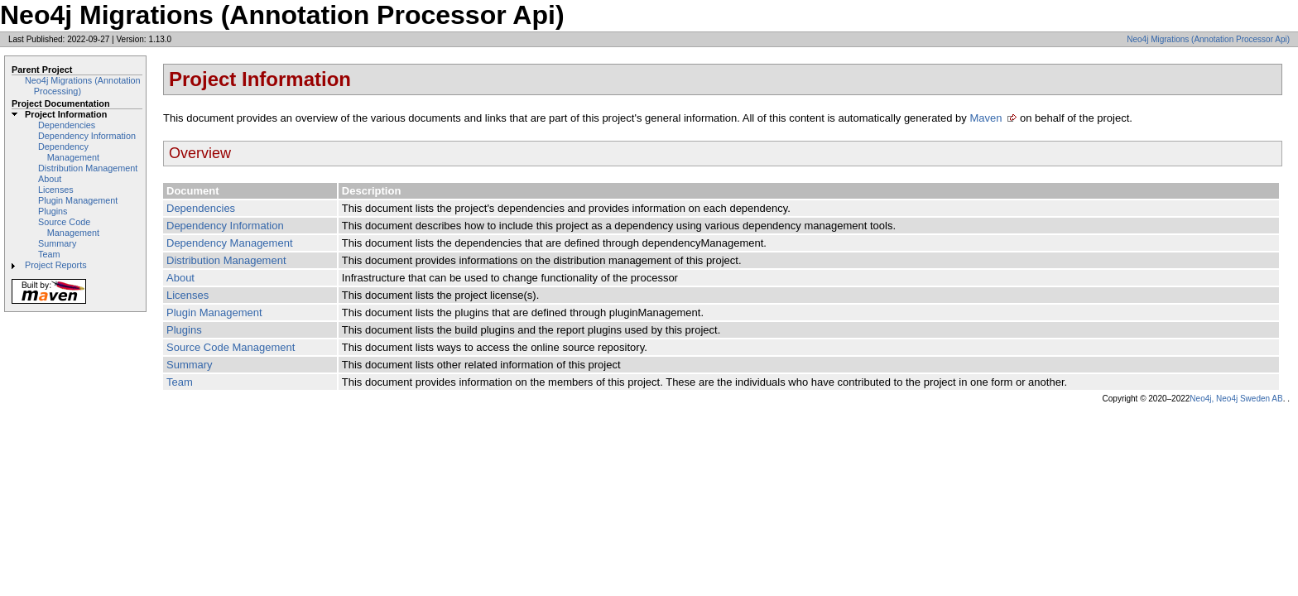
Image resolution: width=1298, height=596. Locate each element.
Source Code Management (68, 227)
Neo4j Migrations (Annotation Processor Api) (1208, 39)
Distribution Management (87, 168)
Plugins (53, 211)
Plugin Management (78, 200)
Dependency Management (68, 152)
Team (49, 254)
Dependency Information (87, 136)
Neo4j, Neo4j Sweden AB (1236, 398)
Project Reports (56, 265)
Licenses (56, 190)
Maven (985, 118)
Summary (57, 243)
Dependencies (66, 125)
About (49, 179)
